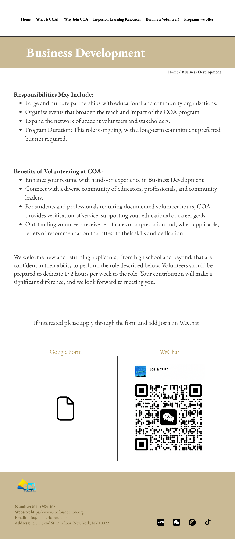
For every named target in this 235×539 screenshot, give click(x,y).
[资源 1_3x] (160, 522)
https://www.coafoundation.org (57, 512)
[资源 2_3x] (176, 522)
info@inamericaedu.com (47, 517)
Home (173, 72)
